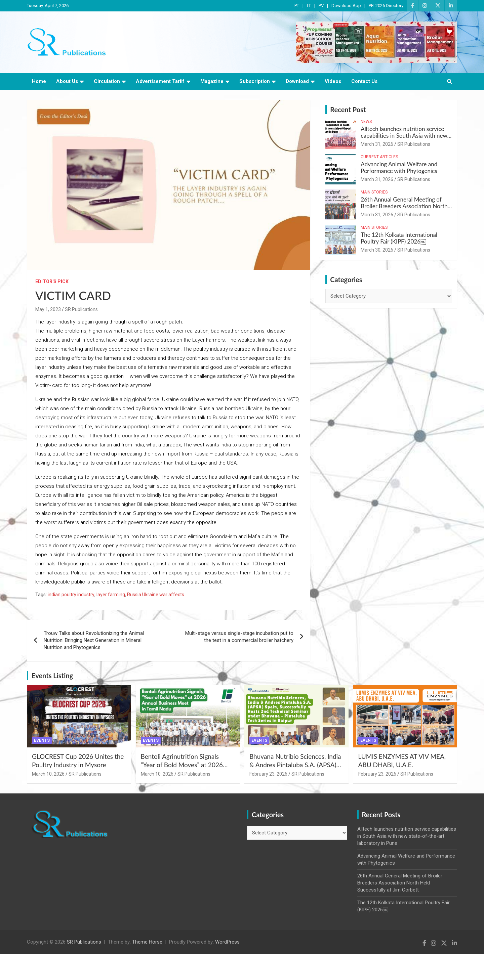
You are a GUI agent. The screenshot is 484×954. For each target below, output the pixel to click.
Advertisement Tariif (160, 81)
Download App (346, 5)
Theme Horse (147, 942)
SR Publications (81, 309)
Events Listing (52, 675)
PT (296, 5)
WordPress (227, 942)
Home (39, 81)
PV (321, 5)
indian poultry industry (71, 594)
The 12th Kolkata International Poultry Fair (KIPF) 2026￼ (399, 238)
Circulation (107, 81)
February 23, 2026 (268, 774)
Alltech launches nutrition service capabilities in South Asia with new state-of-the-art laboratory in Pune (404, 135)
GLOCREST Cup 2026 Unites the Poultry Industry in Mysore (78, 760)
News (366, 121)
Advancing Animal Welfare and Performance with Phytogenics (399, 167)
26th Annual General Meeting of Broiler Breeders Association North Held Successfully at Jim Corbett (404, 206)
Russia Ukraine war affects (155, 594)
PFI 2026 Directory (386, 5)
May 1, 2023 (48, 309)
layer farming (110, 594)
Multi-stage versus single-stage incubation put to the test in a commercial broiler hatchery (239, 636)
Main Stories (374, 192)
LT (309, 5)
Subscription (254, 81)
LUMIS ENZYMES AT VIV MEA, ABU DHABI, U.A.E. (402, 760)
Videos (333, 81)
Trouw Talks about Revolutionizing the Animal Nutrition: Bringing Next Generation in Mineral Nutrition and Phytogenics (94, 640)
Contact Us (364, 81)
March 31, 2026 (377, 144)
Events (42, 740)
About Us (67, 81)
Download (297, 81)
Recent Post (348, 109)
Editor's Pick (52, 281)
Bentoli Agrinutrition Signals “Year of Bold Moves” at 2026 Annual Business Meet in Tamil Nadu (183, 768)
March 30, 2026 (377, 250)
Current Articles (379, 157)
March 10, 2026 (48, 774)
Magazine (212, 81)
